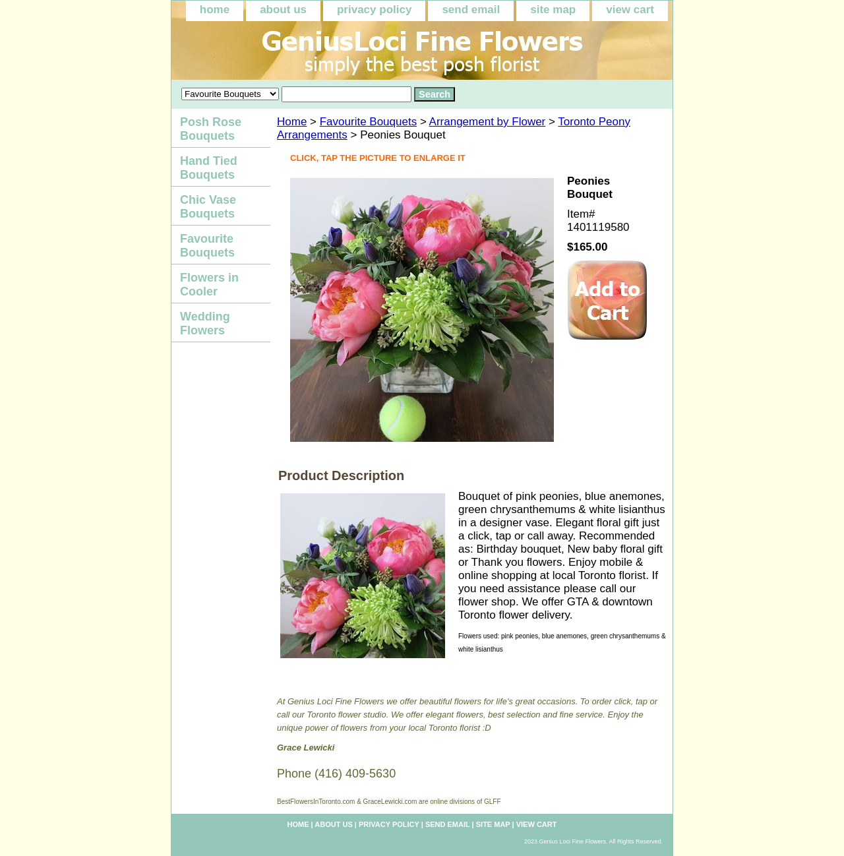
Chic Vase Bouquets (208, 206)
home (214, 9)
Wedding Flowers (205, 323)
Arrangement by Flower (487, 121)
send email (471, 9)
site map (553, 9)
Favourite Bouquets (368, 121)
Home (292, 121)
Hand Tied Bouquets (208, 167)
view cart (630, 9)
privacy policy (374, 9)
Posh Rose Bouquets (210, 128)
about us (283, 9)
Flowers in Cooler (209, 284)
